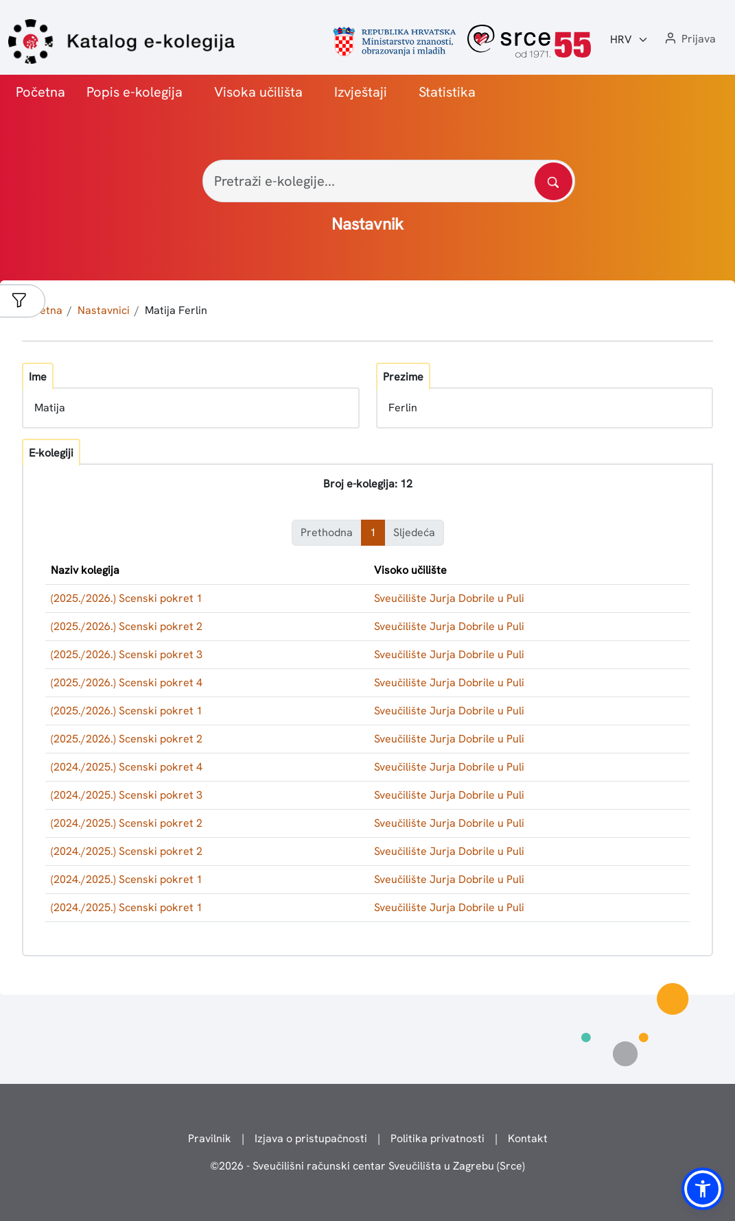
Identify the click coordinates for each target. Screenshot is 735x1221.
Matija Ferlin (176, 310)
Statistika (447, 92)
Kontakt (528, 1138)
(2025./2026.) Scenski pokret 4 (126, 682)
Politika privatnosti (437, 1138)
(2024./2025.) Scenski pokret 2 (126, 823)
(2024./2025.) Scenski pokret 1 (126, 879)
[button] (689, 39)
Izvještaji (360, 92)
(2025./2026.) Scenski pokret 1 (126, 598)
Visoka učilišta (258, 92)
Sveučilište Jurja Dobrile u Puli (449, 598)
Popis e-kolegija (134, 92)
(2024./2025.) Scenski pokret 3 (126, 795)
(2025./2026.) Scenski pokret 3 (126, 654)
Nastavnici (104, 310)
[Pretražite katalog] (553, 181)
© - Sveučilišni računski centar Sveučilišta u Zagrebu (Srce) (367, 1166)
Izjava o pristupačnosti (311, 1138)
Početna (40, 92)
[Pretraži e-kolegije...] (388, 181)
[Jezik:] (629, 39)
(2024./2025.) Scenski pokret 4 (126, 767)
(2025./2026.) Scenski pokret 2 (126, 626)
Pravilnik (209, 1138)
